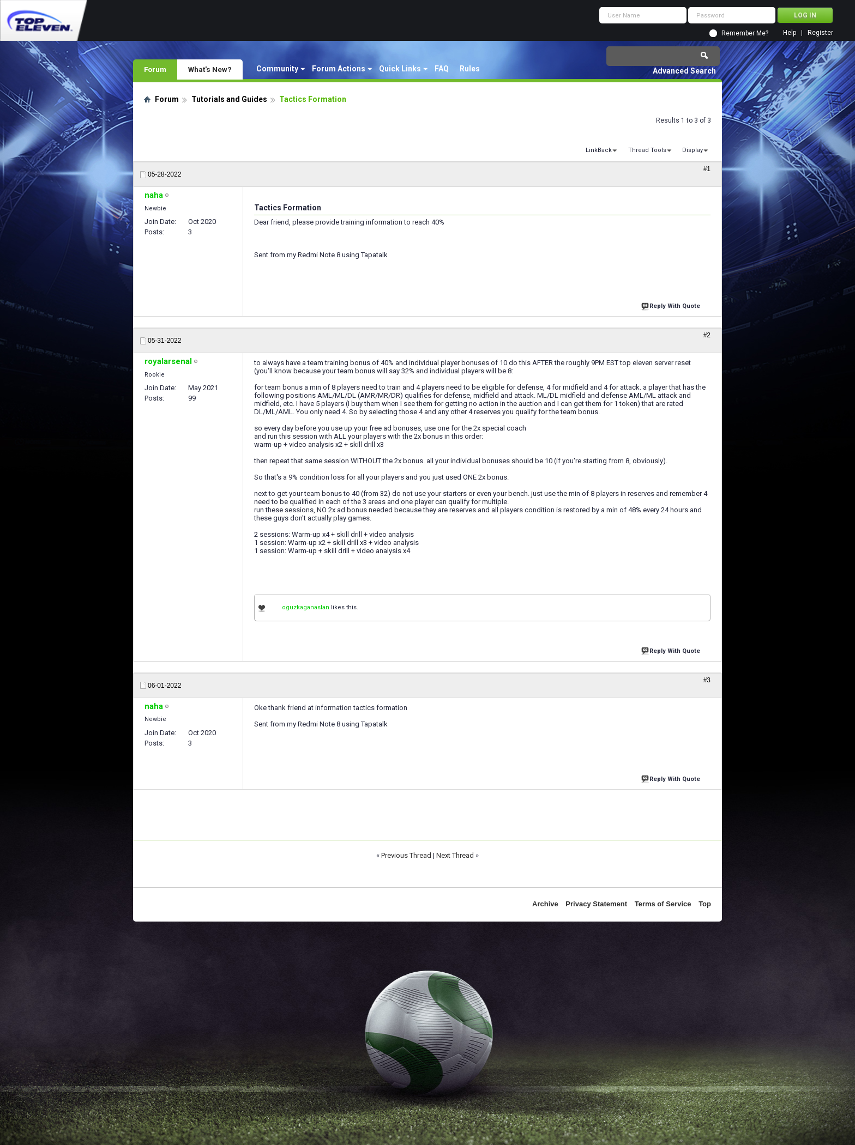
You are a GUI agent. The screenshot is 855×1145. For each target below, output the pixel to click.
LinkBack (599, 150)
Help (789, 33)
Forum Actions (338, 68)
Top (705, 904)
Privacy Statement (596, 904)
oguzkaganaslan (305, 607)
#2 (707, 335)
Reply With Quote (671, 305)
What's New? (210, 69)
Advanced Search (684, 70)
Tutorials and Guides (229, 99)
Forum (155, 69)
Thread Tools (647, 150)
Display (692, 150)
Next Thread (455, 855)
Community (277, 68)
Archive (545, 904)
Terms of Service (663, 904)
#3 (707, 680)
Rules (470, 68)
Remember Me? (744, 33)
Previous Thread (406, 855)
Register (820, 33)
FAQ (442, 68)
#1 (707, 169)
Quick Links (400, 68)
